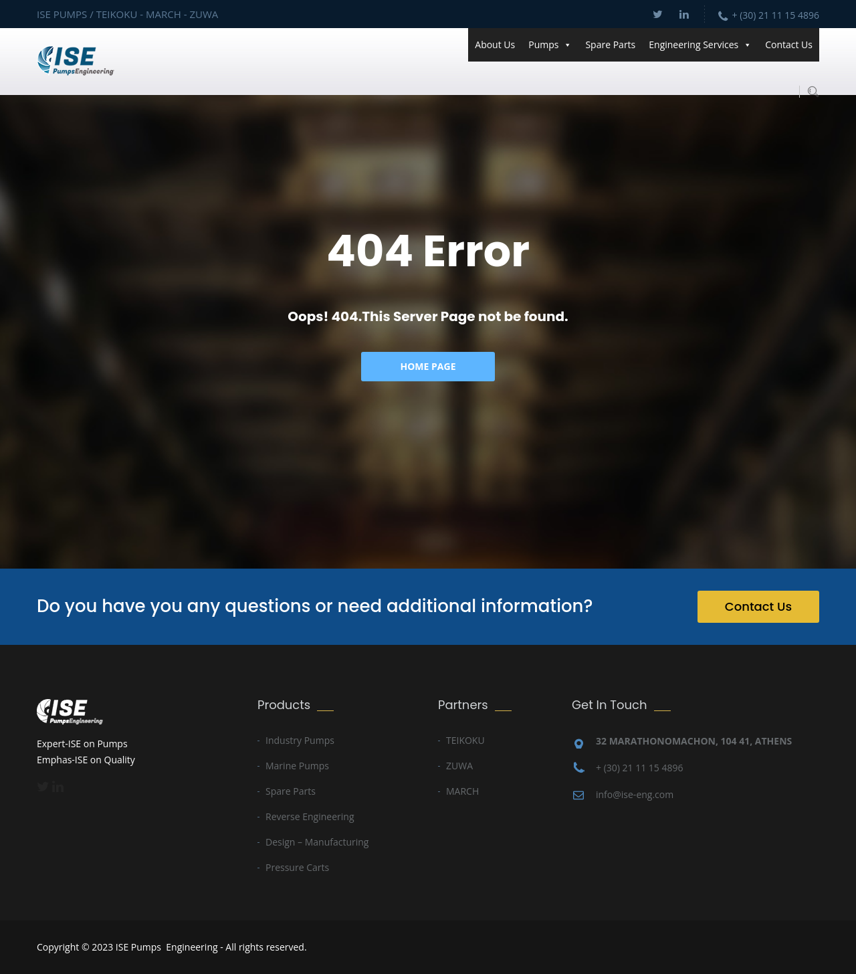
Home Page (428, 366)
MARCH (462, 791)
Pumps (550, 45)
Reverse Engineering (309, 816)
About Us (495, 44)
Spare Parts (610, 44)
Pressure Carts (297, 867)
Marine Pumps (297, 765)
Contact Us (789, 44)
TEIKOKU (465, 740)
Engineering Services (700, 45)
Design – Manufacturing (316, 842)
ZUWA (459, 765)
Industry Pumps (299, 740)
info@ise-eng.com (634, 794)
